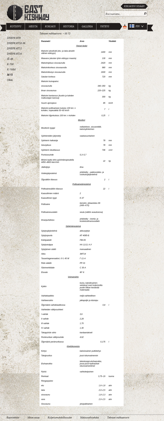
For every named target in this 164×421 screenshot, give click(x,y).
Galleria (87, 26)
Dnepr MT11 (14, 48)
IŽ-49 (10, 59)
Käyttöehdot (13, 417)
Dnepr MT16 (14, 53)
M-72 (10, 74)
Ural (10, 80)
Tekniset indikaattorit (51, 33)
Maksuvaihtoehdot (89, 417)
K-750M (11, 69)
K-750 (10, 64)
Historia (68, 26)
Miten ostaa (34, 417)
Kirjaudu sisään (134, 6)
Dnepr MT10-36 (16, 43)
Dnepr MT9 (13, 37)
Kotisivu (15, 26)
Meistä (33, 26)
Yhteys (104, 26)
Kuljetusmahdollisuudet (60, 417)
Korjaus (50, 26)
